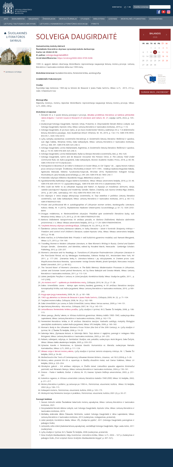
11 (163, 52)
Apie (6, 18)
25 (163, 60)
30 (155, 65)
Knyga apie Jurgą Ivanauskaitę (54, 294)
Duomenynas (155, 18)
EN (130, 7)
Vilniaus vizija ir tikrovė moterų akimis (57, 351)
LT (125, 7)
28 (147, 65)
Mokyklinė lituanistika (133, 18)
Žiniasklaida (49, 18)
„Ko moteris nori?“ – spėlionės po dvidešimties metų (63, 282)
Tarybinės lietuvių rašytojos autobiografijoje (60, 225)
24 (159, 60)
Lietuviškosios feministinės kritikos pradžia (59, 309)
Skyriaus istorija (13, 72)
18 (163, 56)
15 (151, 56)
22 (151, 60)
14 (147, 56)
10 (159, 52)
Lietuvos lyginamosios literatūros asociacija (64, 23)
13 (143, 56)
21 (147, 60)
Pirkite (95, 23)
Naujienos (34, 18)
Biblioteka (99, 18)
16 (155, 56)
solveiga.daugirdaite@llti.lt (57, 55)
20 (143, 60)
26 (167, 60)
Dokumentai (18, 18)
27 (143, 65)
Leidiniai (112, 18)
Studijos (85, 18)
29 (151, 65)
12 (167, 52)
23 (155, 60)
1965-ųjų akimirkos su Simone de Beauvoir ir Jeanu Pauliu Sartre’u (69, 297)
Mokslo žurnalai (68, 18)
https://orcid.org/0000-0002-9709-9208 (74, 58)
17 (159, 56)
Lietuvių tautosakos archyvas (20, 23)
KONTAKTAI (117, 7)
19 (167, 56)
